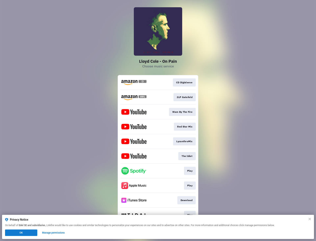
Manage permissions (53, 232)
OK (21, 232)
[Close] (310, 219)
